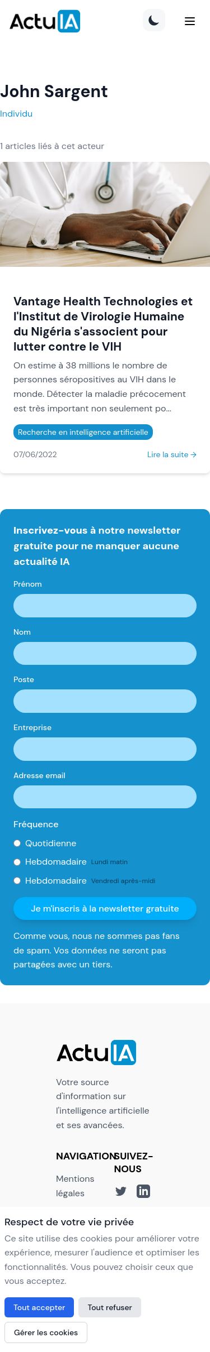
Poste (23, 679)
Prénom (27, 584)
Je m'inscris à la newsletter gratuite (105, 908)
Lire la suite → (172, 454)
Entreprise (32, 727)
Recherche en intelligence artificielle (83, 432)
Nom (22, 632)
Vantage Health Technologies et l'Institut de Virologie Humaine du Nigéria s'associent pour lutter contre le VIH (103, 324)
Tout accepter (39, 1307)
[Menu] (190, 21)
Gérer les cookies (46, 1332)
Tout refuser (109, 1307)
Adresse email (39, 775)
